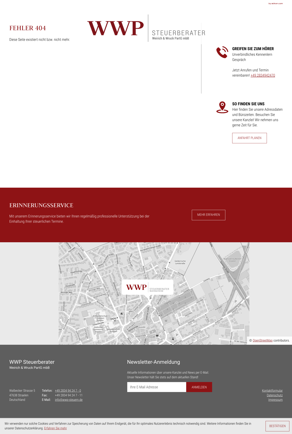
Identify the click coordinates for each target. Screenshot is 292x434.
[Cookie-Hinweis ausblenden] (277, 426)
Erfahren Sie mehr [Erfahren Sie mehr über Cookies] (55, 428)
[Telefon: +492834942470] (68, 391)
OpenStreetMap (263, 341)
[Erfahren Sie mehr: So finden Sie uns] (249, 138)
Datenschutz (275, 395)
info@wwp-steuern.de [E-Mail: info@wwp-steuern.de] (68, 400)
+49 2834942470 (263, 75)
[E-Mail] (156, 387)
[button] (208, 215)
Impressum (275, 400)
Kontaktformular (272, 391)
